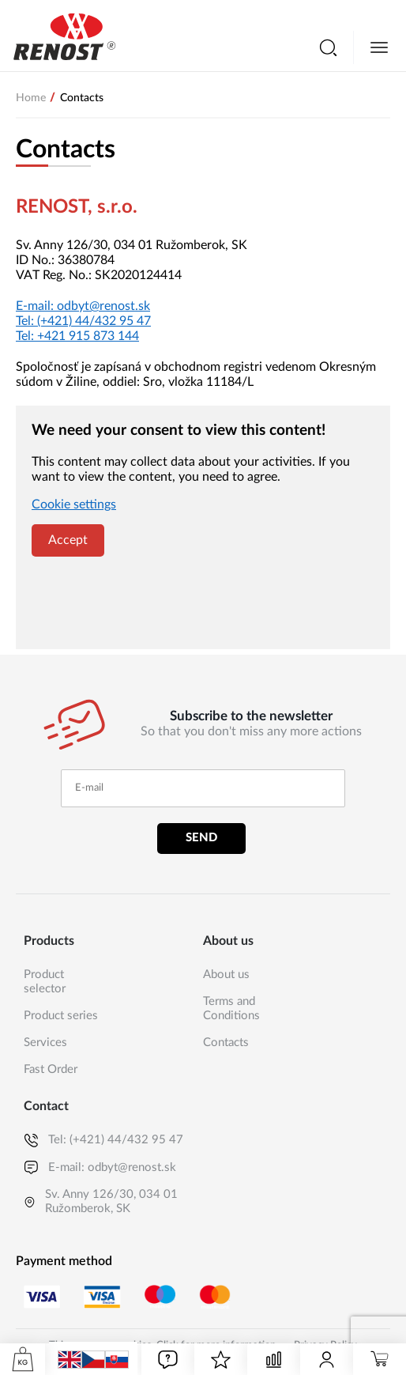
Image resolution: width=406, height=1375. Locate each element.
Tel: (83, 321)
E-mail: (83, 306)
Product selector (45, 982)
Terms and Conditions (231, 1008)
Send (201, 838)
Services (45, 1042)
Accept (68, 540)
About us (226, 974)
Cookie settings (74, 504)
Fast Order (50, 1069)
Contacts (226, 1042)
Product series (61, 1016)
